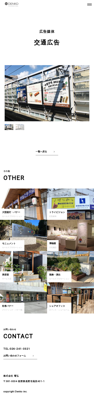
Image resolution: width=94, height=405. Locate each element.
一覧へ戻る (41, 151)
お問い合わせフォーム (14, 355)
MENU (89, 4)
